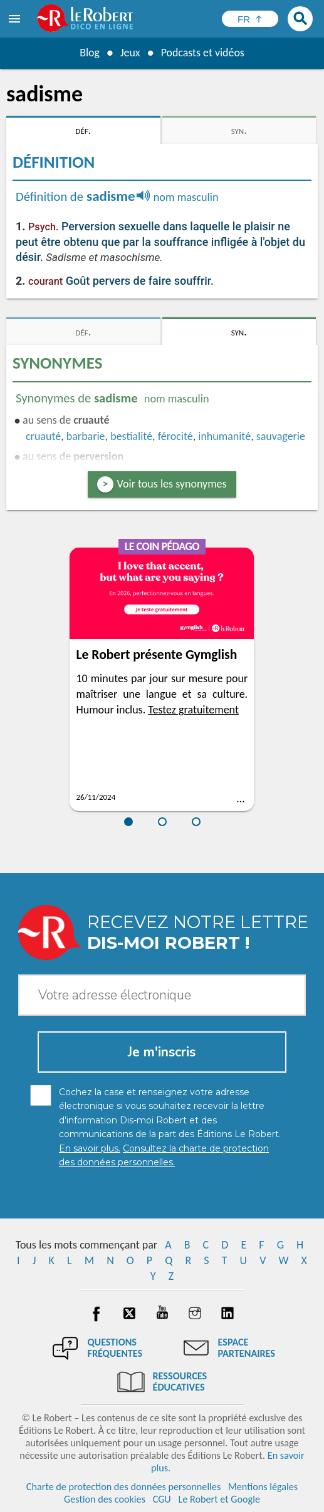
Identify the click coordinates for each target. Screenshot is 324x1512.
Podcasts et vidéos (202, 52)
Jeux (130, 52)
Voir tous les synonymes (172, 484)
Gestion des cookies (104, 1499)
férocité (175, 436)
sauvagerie (280, 436)
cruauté (43, 436)
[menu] (15, 19)
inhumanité (224, 436)
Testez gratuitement (193, 710)
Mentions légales (263, 1487)
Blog (89, 52)
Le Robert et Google (219, 1499)
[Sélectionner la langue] (250, 19)
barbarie (85, 436)
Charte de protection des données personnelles (123, 1487)
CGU (162, 1499)
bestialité (131, 436)
